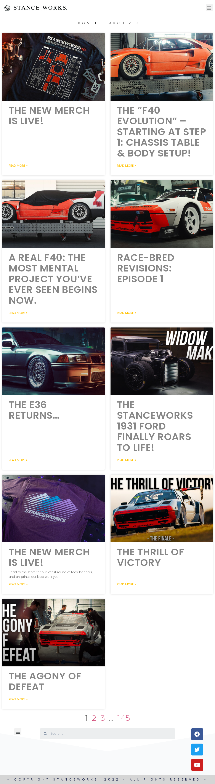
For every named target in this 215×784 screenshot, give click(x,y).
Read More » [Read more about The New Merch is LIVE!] (18, 165)
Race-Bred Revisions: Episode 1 (146, 268)
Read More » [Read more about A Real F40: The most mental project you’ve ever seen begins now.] (18, 312)
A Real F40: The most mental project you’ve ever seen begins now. (53, 279)
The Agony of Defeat (45, 681)
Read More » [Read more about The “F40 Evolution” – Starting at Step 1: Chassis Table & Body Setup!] (126, 165)
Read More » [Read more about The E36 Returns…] (18, 459)
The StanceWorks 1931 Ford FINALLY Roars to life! (155, 426)
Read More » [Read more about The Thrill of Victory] (126, 584)
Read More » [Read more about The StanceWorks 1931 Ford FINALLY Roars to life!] (126, 459)
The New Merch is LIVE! (49, 116)
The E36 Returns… (34, 410)
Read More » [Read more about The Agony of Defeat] (18, 699)
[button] (209, 7)
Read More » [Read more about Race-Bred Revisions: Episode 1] (126, 312)
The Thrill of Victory (150, 557)
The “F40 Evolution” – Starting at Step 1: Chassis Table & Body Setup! (161, 132)
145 (123, 718)
